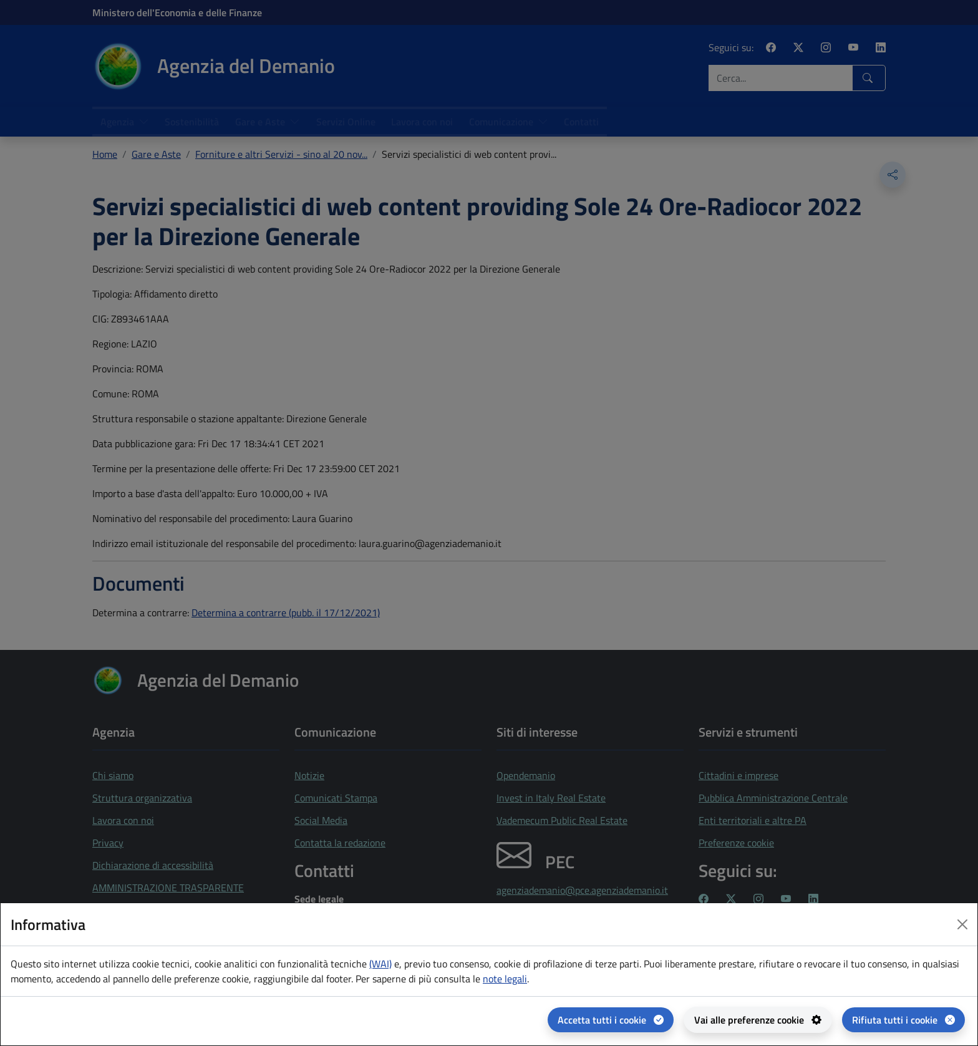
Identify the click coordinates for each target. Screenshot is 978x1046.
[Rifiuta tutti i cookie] (903, 1019)
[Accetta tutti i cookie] (611, 1019)
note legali (505, 978)
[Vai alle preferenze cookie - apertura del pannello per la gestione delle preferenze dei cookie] (758, 1020)
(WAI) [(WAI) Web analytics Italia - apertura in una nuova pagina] (380, 963)
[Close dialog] (962, 924)
